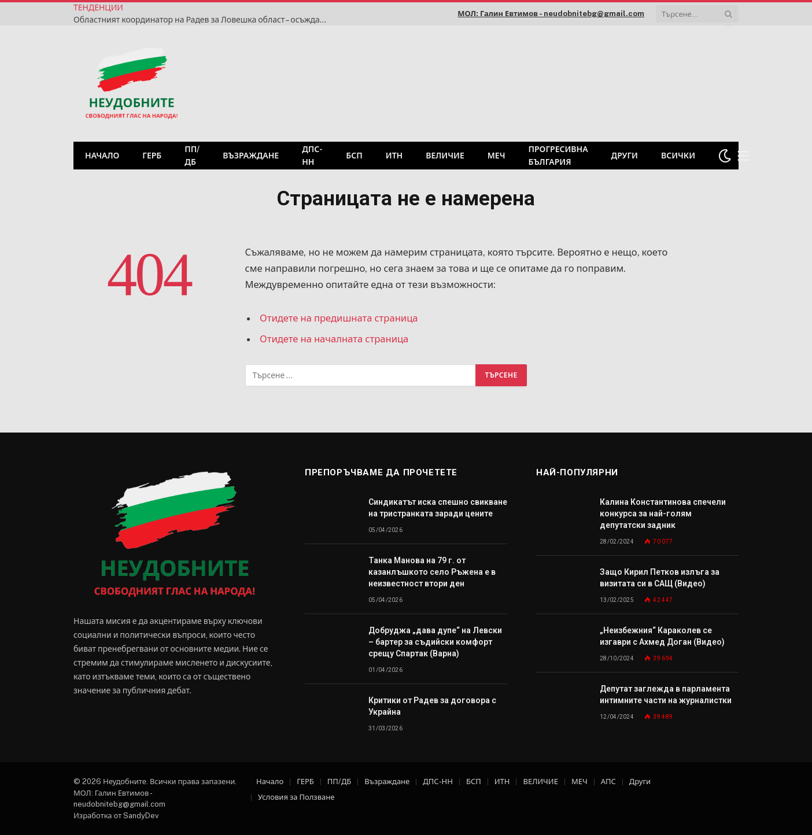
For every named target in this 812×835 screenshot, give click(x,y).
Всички (678, 155)
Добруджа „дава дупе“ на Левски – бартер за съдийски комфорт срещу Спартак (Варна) (435, 642)
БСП (354, 155)
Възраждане (251, 155)
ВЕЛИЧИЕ (445, 155)
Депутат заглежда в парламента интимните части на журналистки (666, 694)
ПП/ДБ (192, 156)
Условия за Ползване (296, 797)
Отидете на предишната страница (339, 318)
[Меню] (744, 156)
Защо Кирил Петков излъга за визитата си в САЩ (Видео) (659, 577)
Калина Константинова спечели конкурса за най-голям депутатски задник (663, 513)
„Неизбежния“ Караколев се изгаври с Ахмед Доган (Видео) (662, 636)
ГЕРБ (151, 155)
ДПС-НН (312, 156)
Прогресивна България (558, 156)
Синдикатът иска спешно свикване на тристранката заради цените (437, 507)
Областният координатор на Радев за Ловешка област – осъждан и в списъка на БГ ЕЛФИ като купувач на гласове (203, 19)
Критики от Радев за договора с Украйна (432, 706)
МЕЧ (496, 155)
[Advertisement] (590, 82)
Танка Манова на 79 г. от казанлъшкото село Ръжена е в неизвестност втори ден (432, 572)
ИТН (394, 155)
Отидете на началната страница (334, 339)
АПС (608, 781)
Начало (102, 155)
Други (624, 155)
